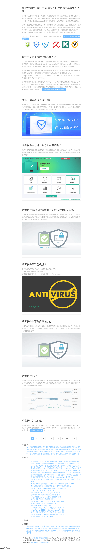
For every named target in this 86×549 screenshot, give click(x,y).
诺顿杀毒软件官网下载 (47, 447)
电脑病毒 (73, 526)
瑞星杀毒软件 (73, 447)
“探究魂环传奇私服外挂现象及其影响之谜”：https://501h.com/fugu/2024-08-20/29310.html (48, 496)
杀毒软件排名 (55, 526)
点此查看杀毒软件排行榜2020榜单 (54, 89)
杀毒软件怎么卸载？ (33, 420)
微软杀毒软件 (60, 451)
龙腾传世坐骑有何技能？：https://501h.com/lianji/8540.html (52, 484)
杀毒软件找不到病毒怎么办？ (38, 321)
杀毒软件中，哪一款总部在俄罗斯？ (41, 145)
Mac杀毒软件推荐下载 (62, 531)
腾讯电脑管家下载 (61, 447)
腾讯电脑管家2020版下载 (36, 99)
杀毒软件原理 (29, 375)
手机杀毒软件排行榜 (40, 528)
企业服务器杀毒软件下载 (70, 454)
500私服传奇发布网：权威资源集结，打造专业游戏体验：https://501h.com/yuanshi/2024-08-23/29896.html (51, 487)
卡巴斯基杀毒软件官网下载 (44, 449)
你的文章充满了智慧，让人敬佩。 (42, 516)
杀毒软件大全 (45, 454)
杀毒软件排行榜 (56, 454)
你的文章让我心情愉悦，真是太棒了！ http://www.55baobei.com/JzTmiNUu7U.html (47, 491)
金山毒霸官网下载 (32, 447)
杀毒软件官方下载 (32, 526)
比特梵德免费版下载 (61, 449)
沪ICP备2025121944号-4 (40, 542)
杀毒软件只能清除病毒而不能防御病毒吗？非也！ (49, 209)
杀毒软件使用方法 (37, 531)
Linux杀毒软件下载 (64, 528)
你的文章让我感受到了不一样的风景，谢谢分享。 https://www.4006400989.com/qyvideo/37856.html (49, 509)
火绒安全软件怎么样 (48, 451)
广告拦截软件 (52, 528)
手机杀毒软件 (49, 531)
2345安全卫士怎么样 (33, 451)
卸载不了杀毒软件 (36, 430)
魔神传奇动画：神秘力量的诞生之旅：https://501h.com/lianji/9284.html (44, 504)
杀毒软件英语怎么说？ (34, 264)
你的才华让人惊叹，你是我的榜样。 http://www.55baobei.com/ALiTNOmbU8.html (47, 500)
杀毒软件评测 (65, 526)
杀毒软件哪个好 (71, 451)
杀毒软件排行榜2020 (39, 538)
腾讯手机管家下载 (74, 449)
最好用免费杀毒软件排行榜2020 (39, 57)
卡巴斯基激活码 (44, 526)
